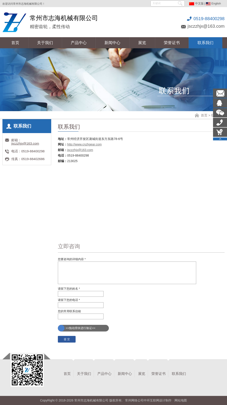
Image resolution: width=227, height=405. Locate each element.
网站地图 (180, 400)
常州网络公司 (134, 400)
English (213, 3)
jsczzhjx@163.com (206, 26)
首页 (204, 115)
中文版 (196, 3)
